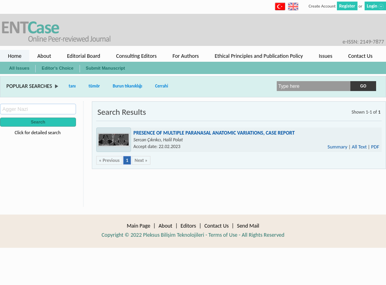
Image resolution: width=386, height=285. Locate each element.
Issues (325, 56)
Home (14, 56)
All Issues (19, 68)
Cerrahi (161, 86)
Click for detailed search (38, 132)
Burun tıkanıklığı (128, 86)
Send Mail (248, 225)
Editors (188, 225)
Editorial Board (83, 56)
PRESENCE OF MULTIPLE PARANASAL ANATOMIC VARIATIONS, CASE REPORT (214, 133)
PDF (375, 147)
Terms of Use (223, 235)
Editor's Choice (57, 68)
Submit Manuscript (105, 68)
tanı (72, 86)
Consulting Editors (136, 56)
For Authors (186, 56)
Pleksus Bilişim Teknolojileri (173, 235)
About (44, 56)
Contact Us (360, 56)
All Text (359, 147)
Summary (337, 147)
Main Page (138, 225)
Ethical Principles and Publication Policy (259, 56)
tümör (94, 86)
